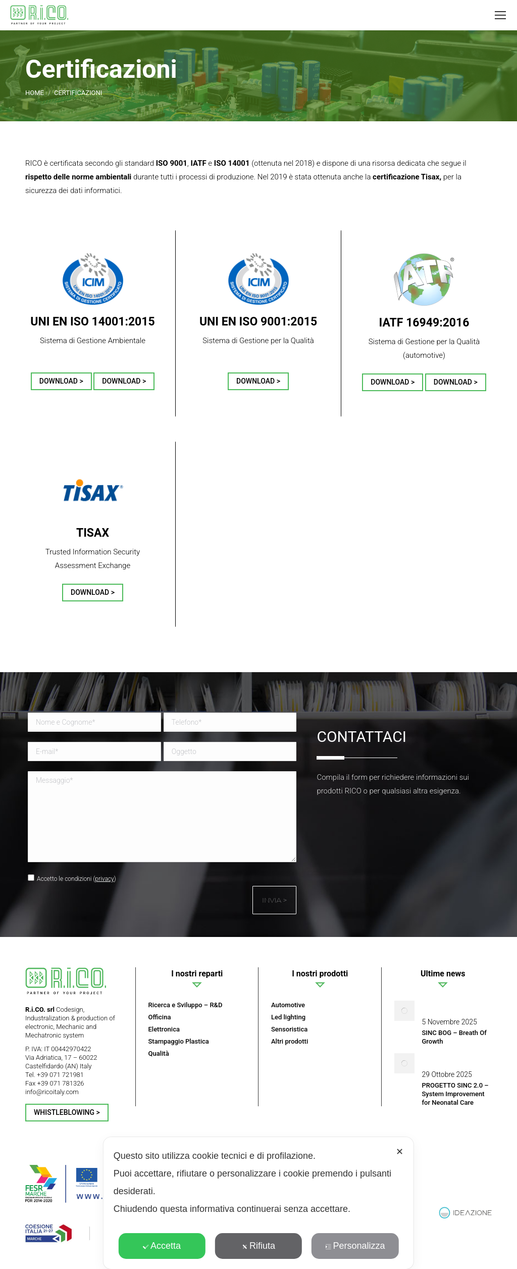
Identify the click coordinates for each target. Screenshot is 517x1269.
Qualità (158, 1053)
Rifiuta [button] (258, 1246)
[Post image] (404, 1011)
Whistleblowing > (67, 1112)
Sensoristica (289, 1029)
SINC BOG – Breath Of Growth (454, 1037)
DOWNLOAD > (61, 381)
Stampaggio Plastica (178, 1041)
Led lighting (288, 1017)
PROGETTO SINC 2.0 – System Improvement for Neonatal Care (455, 1094)
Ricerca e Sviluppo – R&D (185, 1005)
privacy (104, 878)
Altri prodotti (289, 1041)
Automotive (288, 1005)
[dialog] (258, 1203)
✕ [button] (399, 1152)
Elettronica (164, 1029)
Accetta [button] (162, 1246)
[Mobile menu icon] (500, 15)
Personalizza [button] (355, 1246)
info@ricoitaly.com (52, 1092)
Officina (159, 1017)
